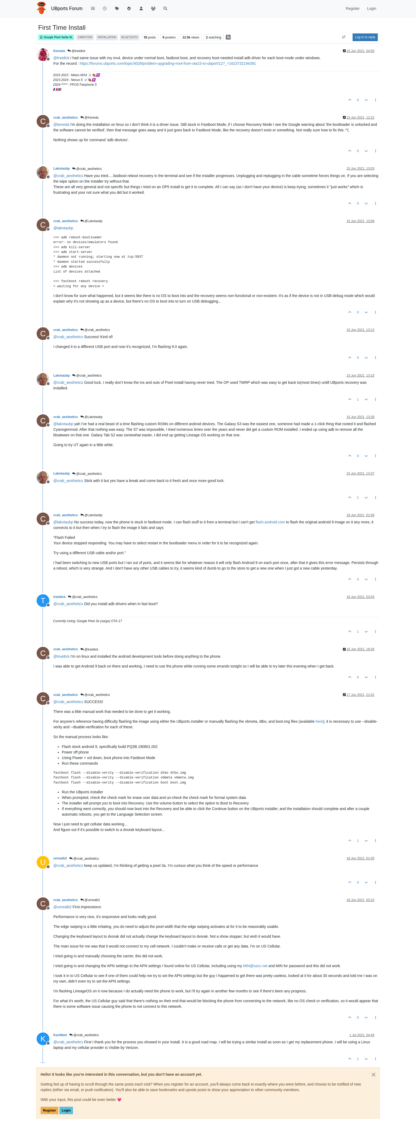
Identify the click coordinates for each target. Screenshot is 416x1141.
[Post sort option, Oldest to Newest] (344, 37)
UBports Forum (67, 8)
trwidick (59, 597)
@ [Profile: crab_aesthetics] (68, 176)
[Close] (373, 1074)
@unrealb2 (90, 900)
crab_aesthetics (65, 117)
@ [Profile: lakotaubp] (63, 228)
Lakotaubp (61, 168)
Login (66, 1110)
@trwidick (76, 51)
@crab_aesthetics (87, 169)
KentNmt (60, 1035)
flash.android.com (270, 522)
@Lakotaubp (91, 221)
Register (49, 1110)
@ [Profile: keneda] (61, 124)
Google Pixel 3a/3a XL (56, 37)
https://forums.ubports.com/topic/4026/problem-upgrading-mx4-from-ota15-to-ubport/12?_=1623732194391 (168, 63)
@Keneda (89, 117)
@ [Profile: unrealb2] (62, 907)
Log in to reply (365, 37)
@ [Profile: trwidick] (61, 58)
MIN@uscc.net (255, 966)
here (319, 721)
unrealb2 (60, 858)
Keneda (59, 51)
